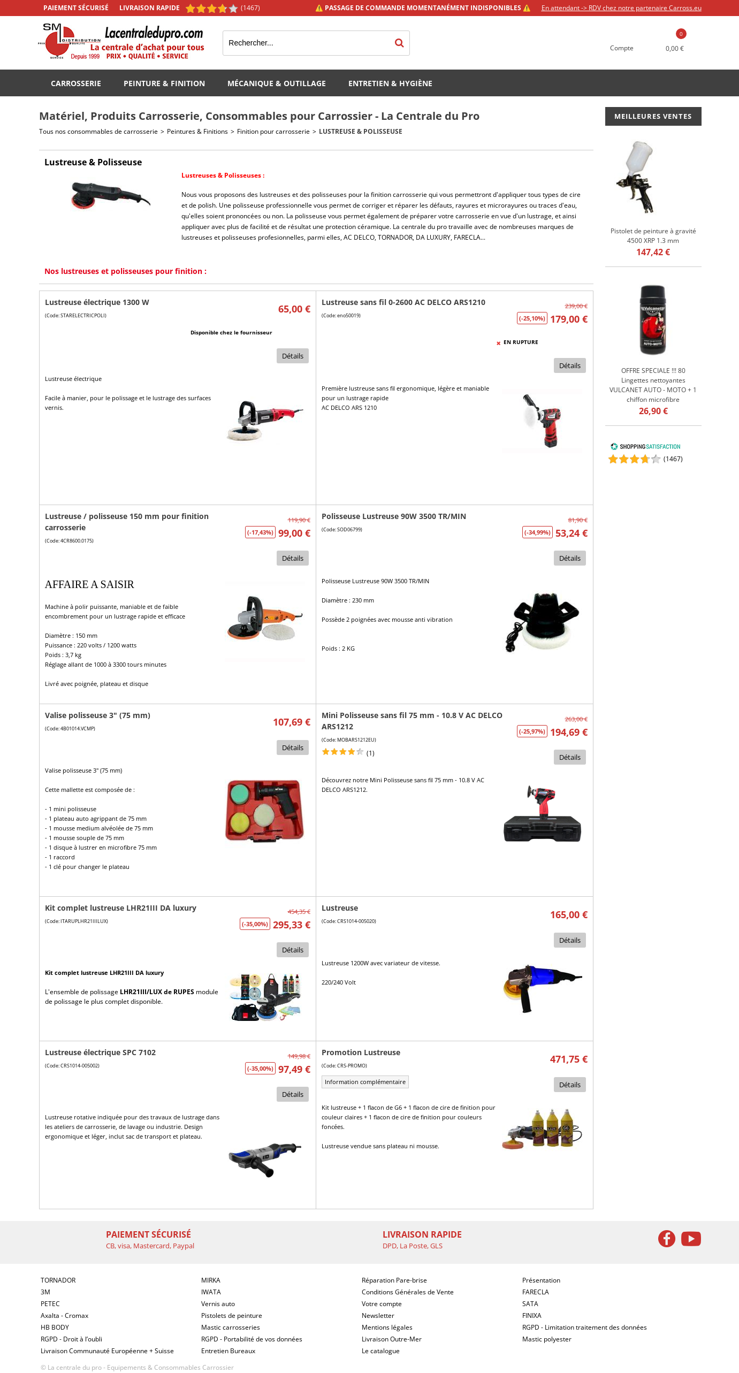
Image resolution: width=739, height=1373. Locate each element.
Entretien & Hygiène (390, 83)
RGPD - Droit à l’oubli (71, 1339)
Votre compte (382, 1303)
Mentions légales (387, 1327)
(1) (371, 753)
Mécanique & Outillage (276, 83)
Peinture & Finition (164, 83)
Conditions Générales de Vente (408, 1291)
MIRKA (210, 1280)
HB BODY (55, 1327)
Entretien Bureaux (228, 1350)
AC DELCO (359, 237)
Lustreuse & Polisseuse (360, 131)
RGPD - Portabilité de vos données (251, 1339)
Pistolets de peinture (231, 1315)
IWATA (211, 1291)
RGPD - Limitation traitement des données (584, 1327)
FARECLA (467, 237)
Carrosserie (76, 83)
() (673, 458)
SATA (530, 1303)
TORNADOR (395, 237)
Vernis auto (218, 1303)
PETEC (50, 1303)
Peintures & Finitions (197, 131)
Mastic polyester (547, 1339)
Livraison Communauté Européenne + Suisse (107, 1350)
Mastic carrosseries (230, 1327)
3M (45, 1291)
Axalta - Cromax (64, 1315)
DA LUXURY (433, 237)
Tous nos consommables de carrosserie (98, 131)
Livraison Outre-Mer (392, 1339)
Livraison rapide (149, 7)
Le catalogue (381, 1350)
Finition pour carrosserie (273, 131)
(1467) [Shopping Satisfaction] (250, 7)
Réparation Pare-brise (394, 1280)
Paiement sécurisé (76, 7)
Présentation (541, 1280)
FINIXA (532, 1315)
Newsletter (378, 1315)
